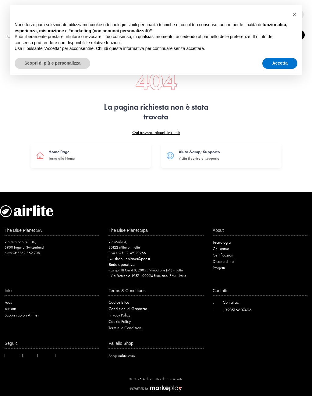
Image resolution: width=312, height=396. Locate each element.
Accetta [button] (280, 63)
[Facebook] (25, 356)
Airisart (10, 308)
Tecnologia (222, 242)
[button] (294, 14)
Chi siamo (221, 248)
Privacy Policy (119, 315)
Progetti (219, 267)
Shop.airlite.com (121, 356)
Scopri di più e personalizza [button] (52, 63)
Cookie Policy (119, 321)
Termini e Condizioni (125, 328)
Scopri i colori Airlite (21, 315)
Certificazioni (223, 255)
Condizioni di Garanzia (127, 308)
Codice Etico (118, 302)
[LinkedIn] (58, 356)
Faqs (8, 302)
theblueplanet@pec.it (132, 258)
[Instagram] (42, 356)
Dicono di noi (224, 261)
